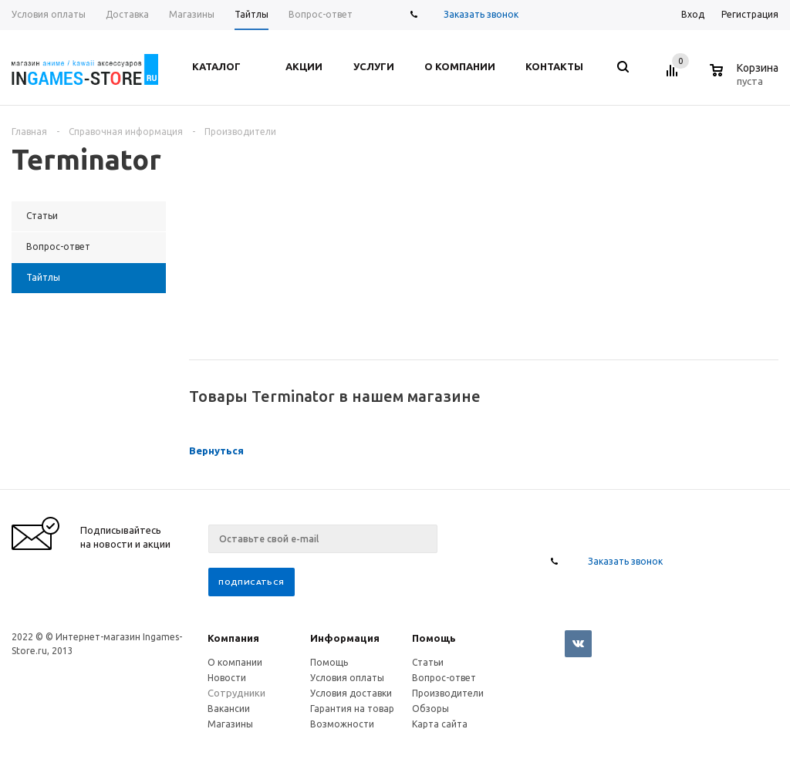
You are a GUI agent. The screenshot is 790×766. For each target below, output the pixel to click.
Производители (448, 693)
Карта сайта (440, 724)
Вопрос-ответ (444, 678)
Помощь (434, 638)
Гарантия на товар (352, 709)
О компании (235, 662)
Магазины (230, 724)
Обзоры (430, 709)
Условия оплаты (347, 678)
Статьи (428, 662)
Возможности (342, 724)
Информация (345, 638)
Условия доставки (351, 693)
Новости (227, 678)
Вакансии (229, 709)
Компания (233, 638)
